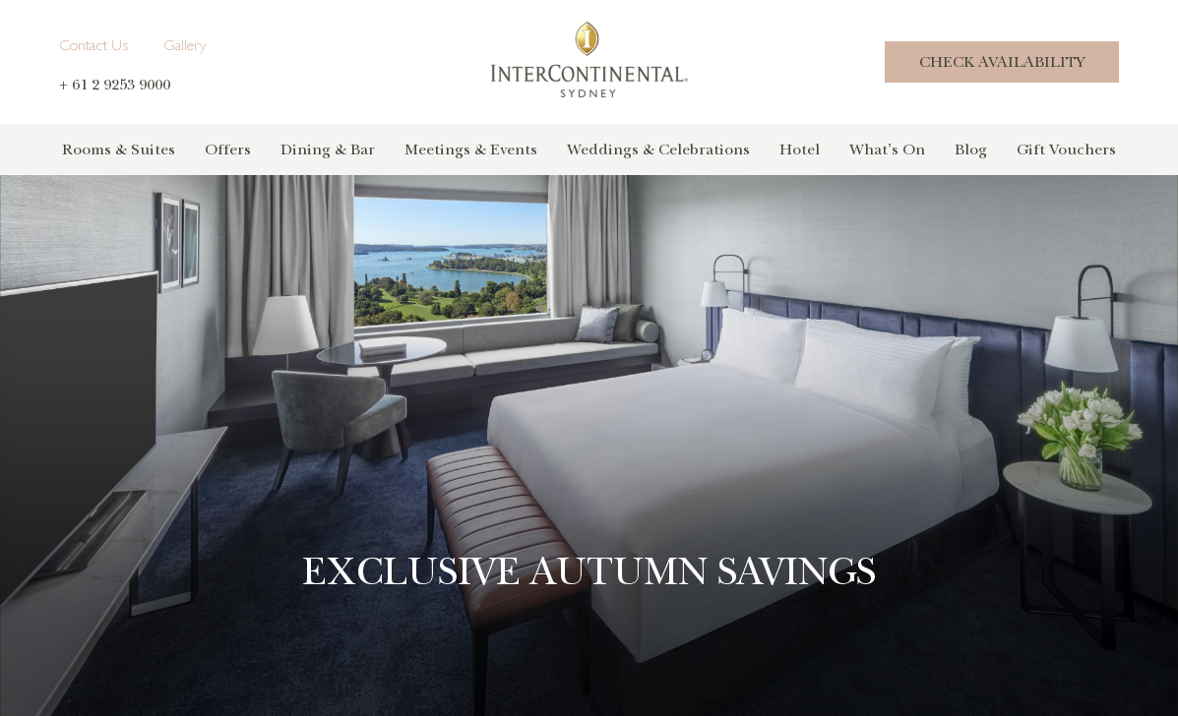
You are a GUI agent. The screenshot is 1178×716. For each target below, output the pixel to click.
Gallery (185, 47)
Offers (228, 149)
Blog (971, 149)
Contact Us (93, 47)
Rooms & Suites (118, 149)
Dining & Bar (327, 149)
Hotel (799, 149)
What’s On (887, 149)
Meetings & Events (470, 149)
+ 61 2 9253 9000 (114, 84)
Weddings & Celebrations (658, 149)
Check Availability (1002, 62)
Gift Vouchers (1066, 149)
